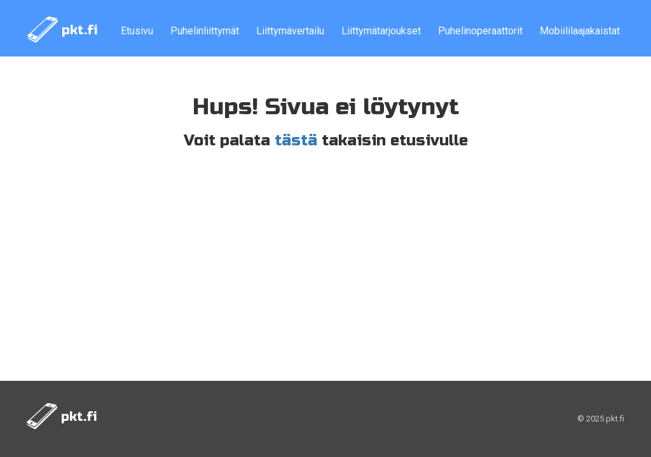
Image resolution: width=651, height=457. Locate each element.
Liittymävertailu (290, 31)
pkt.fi (62, 30)
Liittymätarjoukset (381, 31)
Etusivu (137, 31)
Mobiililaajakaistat (580, 31)
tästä (296, 140)
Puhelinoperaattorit (480, 31)
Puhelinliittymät (204, 31)
